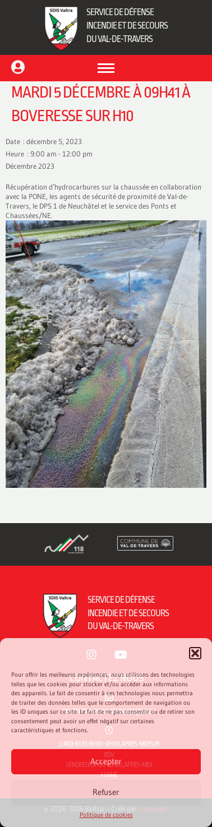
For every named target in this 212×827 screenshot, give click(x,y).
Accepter (106, 761)
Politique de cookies (106, 815)
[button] (195, 653)
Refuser (106, 792)
